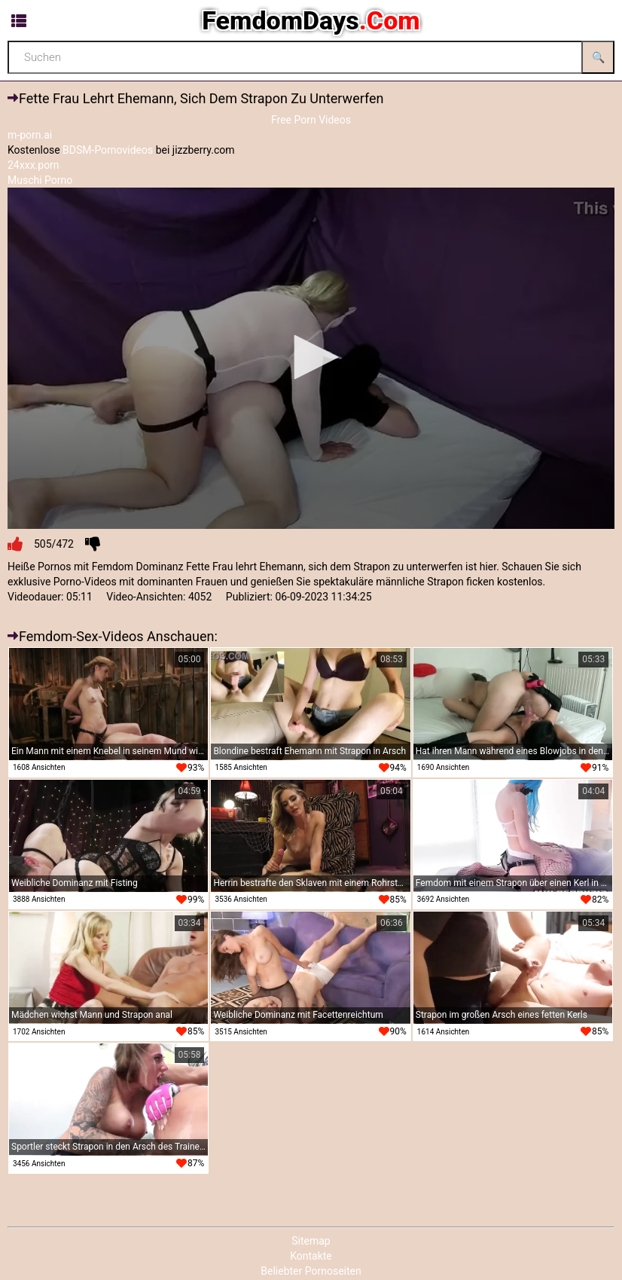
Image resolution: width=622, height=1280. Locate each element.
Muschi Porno (40, 180)
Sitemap (310, 1241)
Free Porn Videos (311, 120)
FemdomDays (310, 20)
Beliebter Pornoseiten (311, 1271)
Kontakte (311, 1256)
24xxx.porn (33, 165)
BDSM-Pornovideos (108, 150)
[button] (311, 357)
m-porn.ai (30, 135)
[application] (311, 358)
